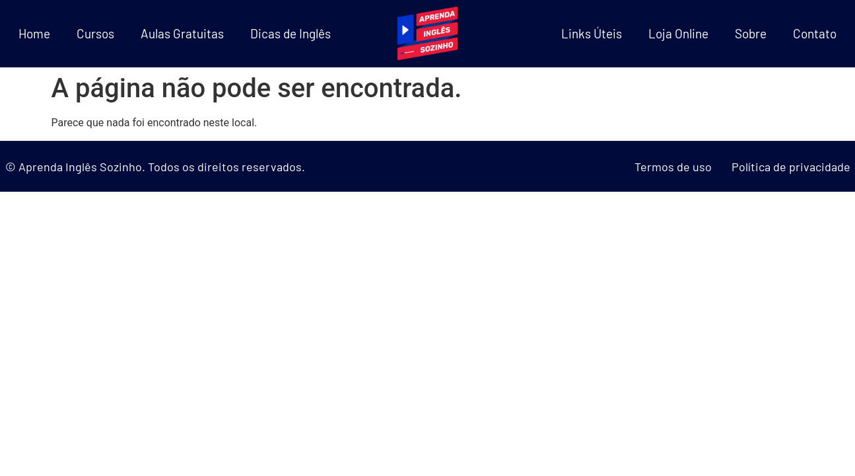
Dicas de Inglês (290, 33)
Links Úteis (591, 33)
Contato (815, 33)
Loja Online (678, 33)
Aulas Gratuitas (182, 33)
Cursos (95, 33)
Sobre (751, 33)
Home (34, 33)
